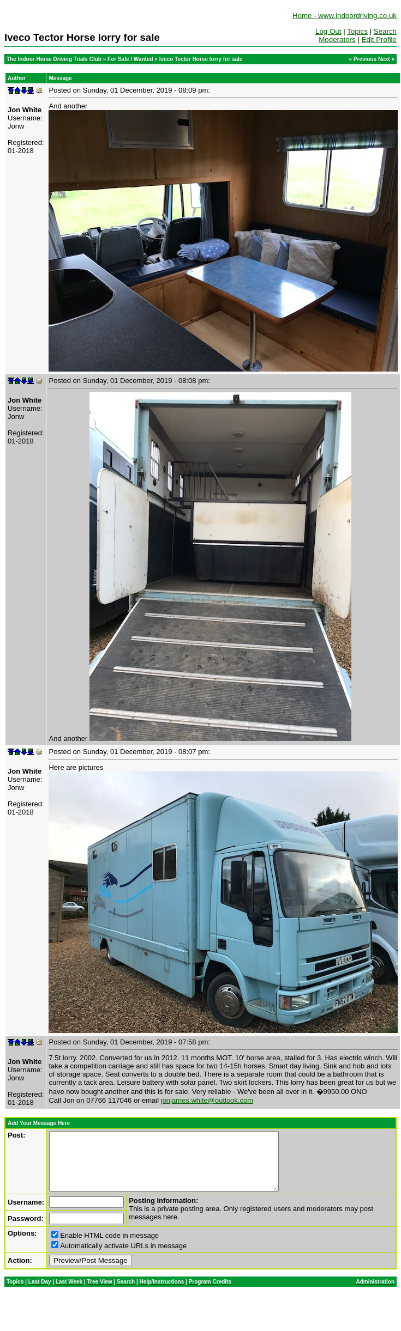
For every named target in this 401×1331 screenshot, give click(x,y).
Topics (357, 31)
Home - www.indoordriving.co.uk (344, 15)
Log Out (328, 31)
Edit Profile (379, 39)
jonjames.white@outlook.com (207, 1100)
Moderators (337, 39)
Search (385, 31)
